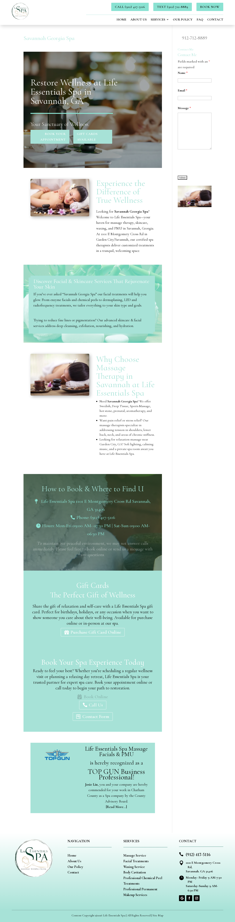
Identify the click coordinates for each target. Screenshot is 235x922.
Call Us (96, 705)
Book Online (96, 696)
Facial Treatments (136, 861)
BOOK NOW (210, 7)
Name (183, 73)
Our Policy (183, 19)
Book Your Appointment (53, 137)
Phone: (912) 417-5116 (96, 517)
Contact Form (95, 716)
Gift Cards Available (87, 137)
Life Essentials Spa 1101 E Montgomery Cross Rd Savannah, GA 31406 (96, 505)
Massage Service (134, 855)
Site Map (158, 915)
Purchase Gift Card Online (95, 632)
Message (184, 108)
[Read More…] (116, 807)
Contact (215, 19)
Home (121, 19)
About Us (138, 19)
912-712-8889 (194, 38)
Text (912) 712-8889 (172, 7)
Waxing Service (134, 867)
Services (158, 19)
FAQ (200, 19)
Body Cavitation (134, 872)
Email (182, 90)
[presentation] (206, 163)
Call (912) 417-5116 (130, 7)
